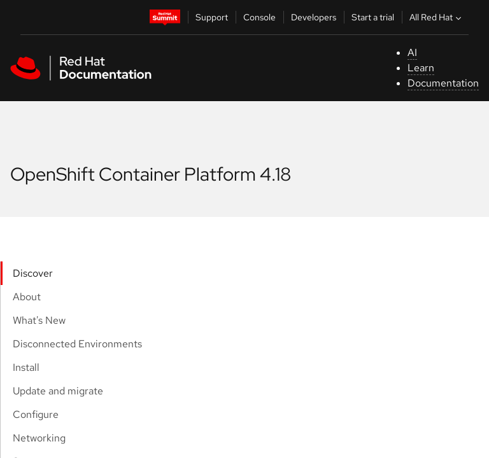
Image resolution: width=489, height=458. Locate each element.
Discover (33, 273)
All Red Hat (436, 17)
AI (412, 52)
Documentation (443, 83)
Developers (313, 17)
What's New (39, 320)
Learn (421, 67)
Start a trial (372, 17)
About (27, 296)
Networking (39, 438)
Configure (36, 414)
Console (259, 17)
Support (211, 17)
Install (26, 367)
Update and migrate (58, 391)
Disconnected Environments (77, 343)
